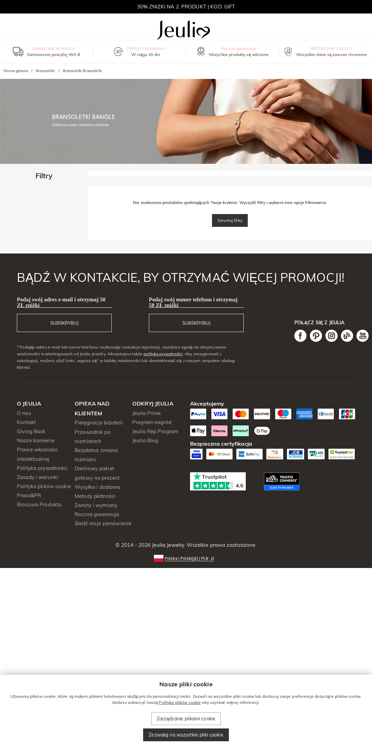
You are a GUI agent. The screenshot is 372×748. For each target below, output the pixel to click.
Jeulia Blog (145, 440)
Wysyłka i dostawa (98, 487)
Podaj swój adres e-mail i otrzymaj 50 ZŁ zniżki (61, 302)
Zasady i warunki (37, 477)
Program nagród (151, 422)
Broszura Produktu (39, 504)
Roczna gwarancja (97, 514)
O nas (24, 413)
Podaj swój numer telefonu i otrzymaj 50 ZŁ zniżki (193, 302)
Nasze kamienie (36, 440)
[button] (186, 558)
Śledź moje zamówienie (103, 523)
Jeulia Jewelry (167, 545)
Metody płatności (95, 496)
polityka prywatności (163, 353)
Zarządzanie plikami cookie (186, 719)
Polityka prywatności (42, 468)
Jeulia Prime (146, 413)
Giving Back (31, 431)
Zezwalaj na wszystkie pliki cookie (186, 735)
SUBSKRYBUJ (64, 323)
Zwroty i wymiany (96, 505)
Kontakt (26, 422)
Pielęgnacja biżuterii (99, 422)
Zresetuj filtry (229, 220)
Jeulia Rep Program (155, 431)
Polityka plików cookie (44, 486)
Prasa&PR (29, 495)
